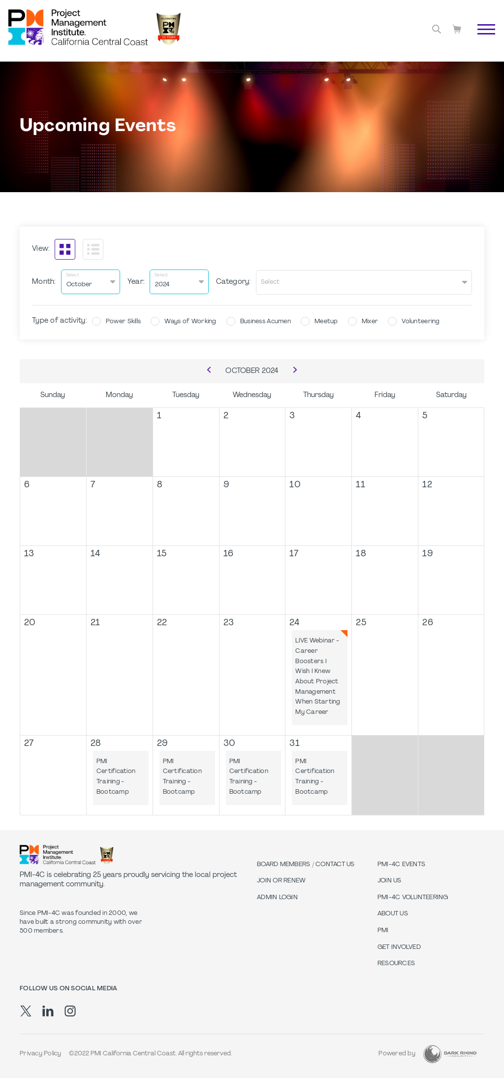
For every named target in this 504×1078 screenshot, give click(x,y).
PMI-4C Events (401, 864)
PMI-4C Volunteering (413, 897)
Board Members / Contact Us (306, 864)
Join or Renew (281, 880)
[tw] (26, 1010)
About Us (393, 913)
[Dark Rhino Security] (450, 1053)
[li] (48, 1010)
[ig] (70, 1010)
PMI (383, 930)
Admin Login (277, 897)
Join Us (390, 880)
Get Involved (399, 946)
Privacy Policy (41, 1053)
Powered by (396, 1053)
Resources (396, 963)
